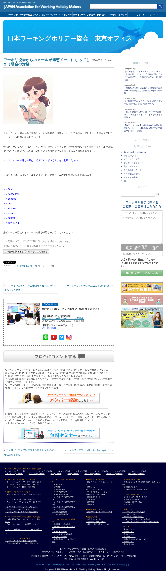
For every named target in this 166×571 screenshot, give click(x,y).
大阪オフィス (62, 552)
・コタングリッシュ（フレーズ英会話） (137, 519)
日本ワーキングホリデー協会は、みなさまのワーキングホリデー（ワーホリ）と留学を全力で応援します (83, 564)
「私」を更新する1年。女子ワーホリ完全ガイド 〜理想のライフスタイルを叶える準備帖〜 (143, 115)
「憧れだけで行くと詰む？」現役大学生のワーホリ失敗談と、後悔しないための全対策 (143, 91)
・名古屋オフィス (128, 537)
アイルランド (10, 474)
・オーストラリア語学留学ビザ (63, 507)
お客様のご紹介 (131, 156)
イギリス (135, 471)
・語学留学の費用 (58, 489)
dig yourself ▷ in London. (135, 152)
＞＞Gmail (8, 189)
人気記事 (91, 15)
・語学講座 (90, 502)
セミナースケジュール (134, 163)
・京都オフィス (128, 534)
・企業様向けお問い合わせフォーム (135, 489)
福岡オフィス (104, 552)
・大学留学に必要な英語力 (62, 524)
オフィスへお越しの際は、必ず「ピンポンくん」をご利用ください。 (44, 160)
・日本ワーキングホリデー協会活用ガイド (21, 524)
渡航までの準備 (131, 177)
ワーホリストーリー (118, 15)
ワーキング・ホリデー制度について (24, 15)
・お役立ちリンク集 (93, 519)
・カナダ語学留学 (58, 509)
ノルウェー (88, 474)
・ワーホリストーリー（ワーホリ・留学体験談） (140, 522)
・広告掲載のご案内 (129, 487)
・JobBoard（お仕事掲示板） (133, 517)
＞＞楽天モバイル (12, 222)
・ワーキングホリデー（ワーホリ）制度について (23, 482)
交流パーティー (131, 166)
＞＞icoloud (9, 213)
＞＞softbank (10, 208)
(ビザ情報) (21, 471)
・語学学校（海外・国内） (96, 522)
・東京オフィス (128, 529)
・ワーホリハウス (128, 514)
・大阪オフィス (128, 532)
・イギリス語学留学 (59, 512)
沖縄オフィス (118, 552)
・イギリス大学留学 (59, 537)
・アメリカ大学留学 (59, 532)
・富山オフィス (128, 544)
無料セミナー (79, 15)
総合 (126, 181)
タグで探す (102, 15)
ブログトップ (152, 15)
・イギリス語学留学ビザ (61, 514)
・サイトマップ (128, 504)
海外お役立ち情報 (132, 174)
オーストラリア (11, 471)
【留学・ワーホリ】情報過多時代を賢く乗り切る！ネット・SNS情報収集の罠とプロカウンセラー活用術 (143, 128)
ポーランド (110, 474)
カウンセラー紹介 (132, 159)
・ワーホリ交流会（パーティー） (98, 492)
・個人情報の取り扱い (130, 499)
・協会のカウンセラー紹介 (96, 494)
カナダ (59, 471)
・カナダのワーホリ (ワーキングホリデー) (20, 499)
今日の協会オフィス (26, 266)
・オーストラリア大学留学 (62, 534)
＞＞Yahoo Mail (11, 194)
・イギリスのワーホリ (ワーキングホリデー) (21, 507)
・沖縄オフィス (128, 542)
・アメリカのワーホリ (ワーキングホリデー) (21, 509)
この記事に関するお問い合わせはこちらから (26, 251)
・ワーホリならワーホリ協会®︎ (133, 512)
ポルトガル (132, 474)
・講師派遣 (90, 504)
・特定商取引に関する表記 (132, 502)
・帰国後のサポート (93, 497)
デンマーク (33, 474)
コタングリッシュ (136, 15)
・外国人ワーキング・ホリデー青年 (99, 512)
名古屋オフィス (90, 552)
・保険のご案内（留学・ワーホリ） (99, 524)
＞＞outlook (9, 218)
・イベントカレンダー (94, 489)
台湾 (52, 474)
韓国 (77, 471)
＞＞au (7, 203)
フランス (96, 471)
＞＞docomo (9, 198)
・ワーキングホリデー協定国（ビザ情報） (21, 487)
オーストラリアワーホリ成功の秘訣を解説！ (88, 285)
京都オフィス (75, 552)
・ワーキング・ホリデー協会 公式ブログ (21, 541)
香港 (69, 474)
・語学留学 (56, 487)
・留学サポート (58, 484)
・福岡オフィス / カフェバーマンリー (136, 539)
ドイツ (115, 471)
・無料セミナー (91, 487)
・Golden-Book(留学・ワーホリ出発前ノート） (22, 543)
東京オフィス (48, 552)
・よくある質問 (91, 499)
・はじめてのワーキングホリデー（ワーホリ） (22, 484)
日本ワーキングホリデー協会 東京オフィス (69, 38)
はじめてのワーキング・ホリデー (57, 15)
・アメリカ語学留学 (59, 492)
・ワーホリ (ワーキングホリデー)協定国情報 (21, 512)
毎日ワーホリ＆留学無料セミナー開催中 (63, 318)
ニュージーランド (36, 471)
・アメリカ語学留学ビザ (61, 494)
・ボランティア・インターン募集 (134, 497)
